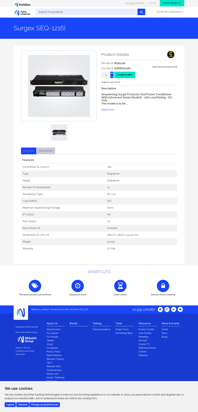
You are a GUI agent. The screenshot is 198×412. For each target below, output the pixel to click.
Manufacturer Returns (165, 67)
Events (165, 329)
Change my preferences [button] (44, 404)
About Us (52, 323)
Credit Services (54, 370)
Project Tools (122, 329)
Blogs (165, 337)
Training (97, 323)
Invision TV (144, 344)
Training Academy (102, 329)
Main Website (172, 3)
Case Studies (145, 333)
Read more (107, 109)
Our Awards (52, 333)
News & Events (170, 323)
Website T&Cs (54, 366)
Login (152, 3)
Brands (73, 323)
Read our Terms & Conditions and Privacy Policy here (25, 351)
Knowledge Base (124, 333)
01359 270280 (135, 3)
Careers (50, 340)
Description (46, 150)
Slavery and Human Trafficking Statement (55, 377)
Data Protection (54, 355)
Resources (145, 323)
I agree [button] (10, 404)
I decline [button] (23, 404)
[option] (59, 132)
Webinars (143, 355)
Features (28, 150)
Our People (52, 337)
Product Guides (146, 329)
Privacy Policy (53, 351)
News (164, 333)
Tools (119, 323)
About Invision (54, 329)
